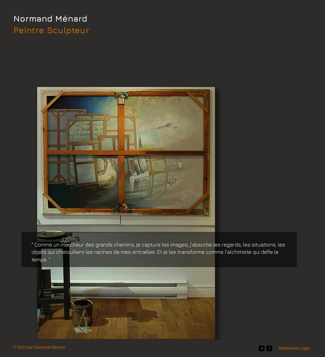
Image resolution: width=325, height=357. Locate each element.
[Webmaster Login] (294, 348)
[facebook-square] (269, 348)
